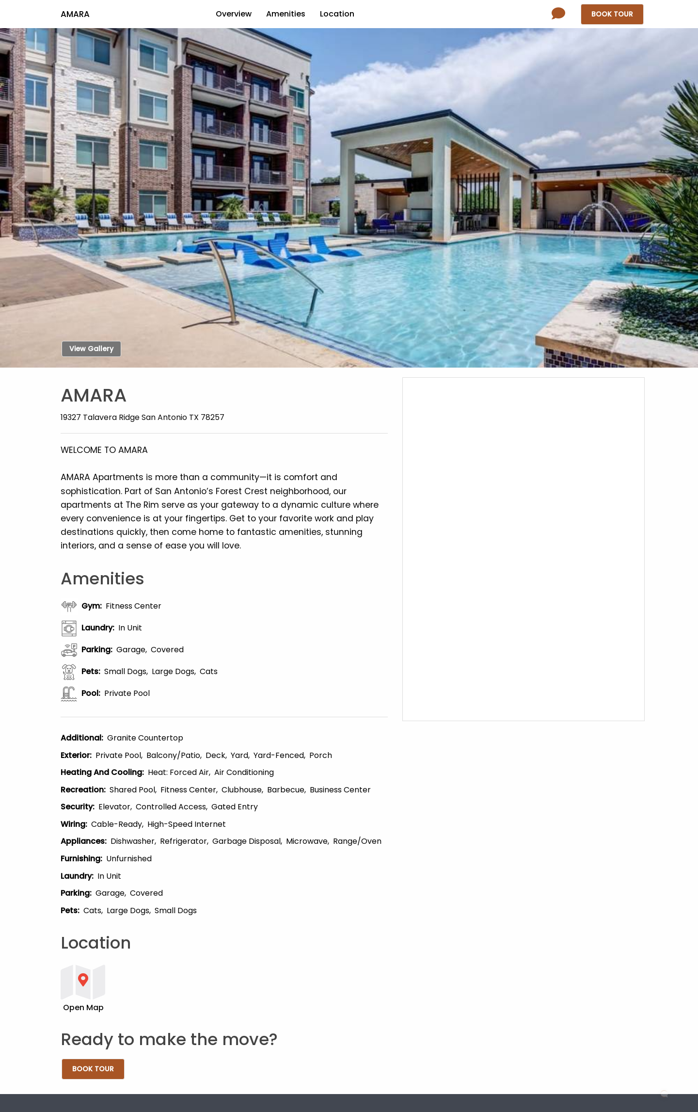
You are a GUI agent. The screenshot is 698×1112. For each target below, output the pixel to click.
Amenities (285, 13)
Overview (234, 13)
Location (337, 13)
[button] (224, 987)
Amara (75, 14)
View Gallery (91, 349)
